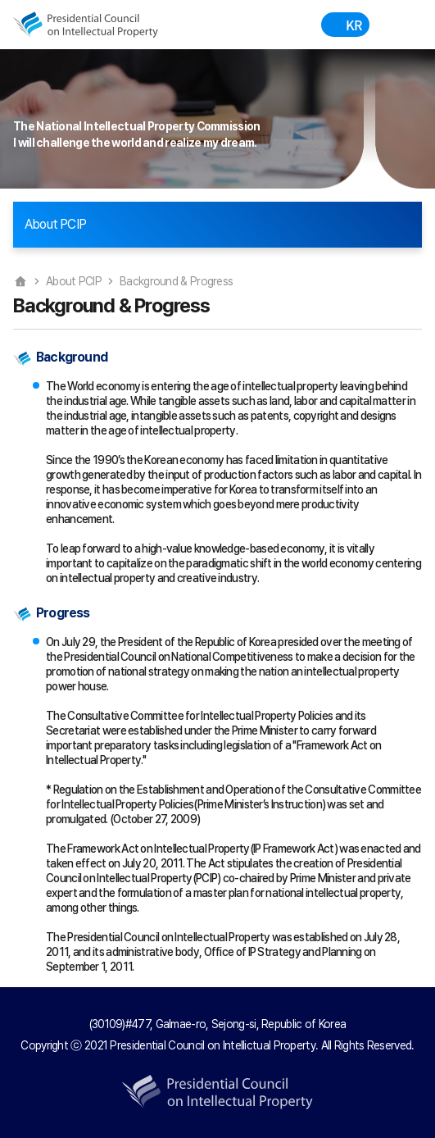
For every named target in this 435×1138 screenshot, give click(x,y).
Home (20, 281)
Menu (392, 24)
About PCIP (74, 281)
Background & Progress (176, 281)
